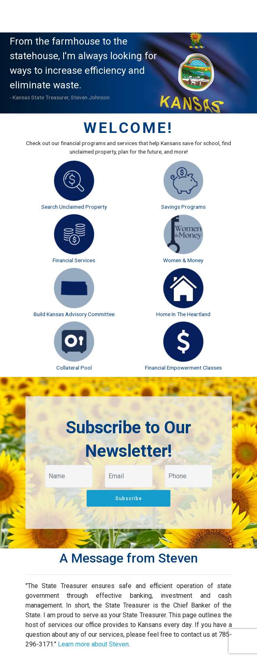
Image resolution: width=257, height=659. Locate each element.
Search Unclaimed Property (74, 206)
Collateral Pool (74, 367)
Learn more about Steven (93, 644)
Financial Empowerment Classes (183, 367)
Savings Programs (183, 206)
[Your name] (69, 476)
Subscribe (128, 498)
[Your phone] (188, 476)
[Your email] (129, 476)
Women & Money (183, 260)
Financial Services (74, 260)
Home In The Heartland (183, 314)
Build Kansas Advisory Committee (74, 314)
